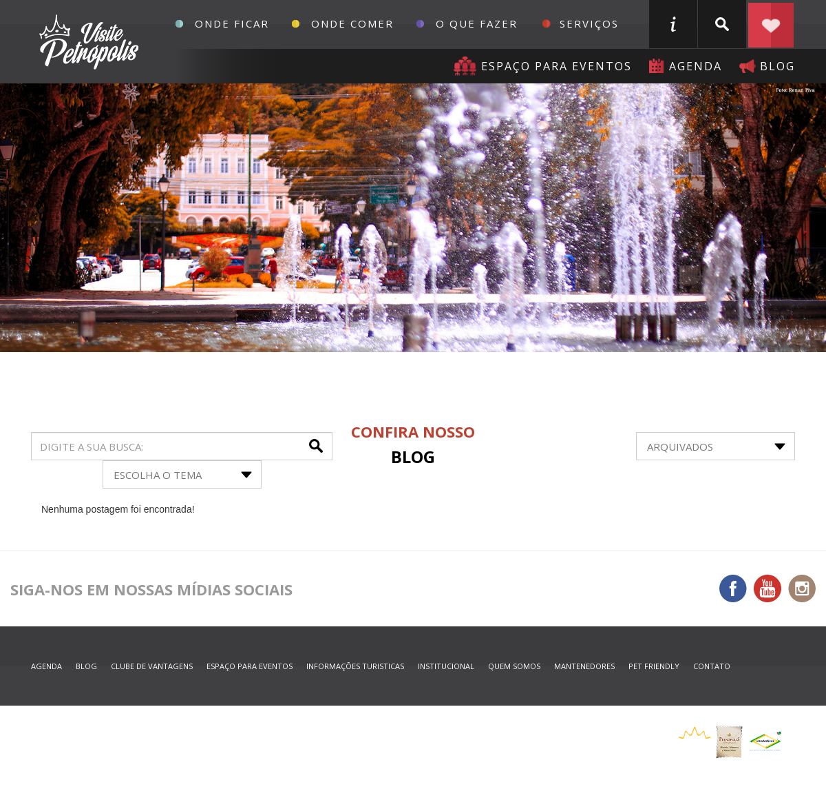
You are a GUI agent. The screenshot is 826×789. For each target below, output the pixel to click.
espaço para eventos (249, 666)
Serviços (589, 23)
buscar (722, 24)
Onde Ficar (232, 23)
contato (711, 666)
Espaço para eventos (556, 66)
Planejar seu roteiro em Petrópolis (771, 24)
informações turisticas (673, 24)
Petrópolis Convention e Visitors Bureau (87, 42)
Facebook (733, 588)
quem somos (514, 666)
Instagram (802, 588)
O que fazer (477, 23)
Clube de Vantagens (152, 666)
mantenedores (584, 666)
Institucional (446, 666)
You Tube (767, 588)
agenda (695, 66)
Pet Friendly (653, 666)
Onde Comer (352, 23)
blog (777, 66)
